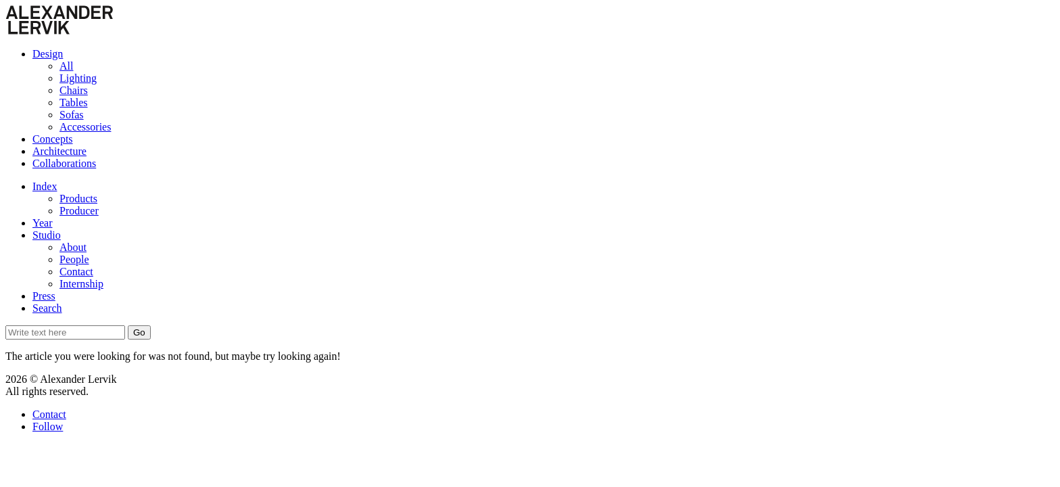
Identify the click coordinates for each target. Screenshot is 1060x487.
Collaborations (64, 163)
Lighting (78, 78)
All (66, 66)
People (74, 259)
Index (44, 186)
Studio (46, 235)
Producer (79, 210)
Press (43, 296)
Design (47, 54)
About (73, 247)
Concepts (52, 139)
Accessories (85, 127)
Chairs (73, 90)
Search (47, 308)
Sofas (71, 114)
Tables (73, 102)
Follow (47, 426)
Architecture (59, 151)
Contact (76, 271)
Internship (81, 283)
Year (42, 223)
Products (78, 198)
